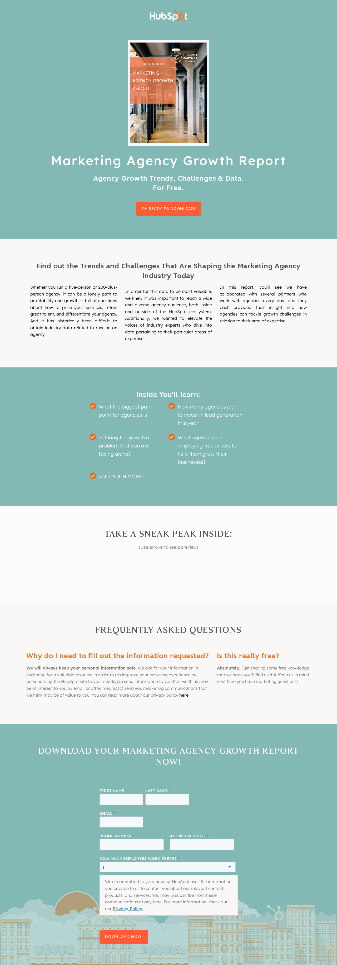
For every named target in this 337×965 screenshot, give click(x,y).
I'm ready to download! (168, 208)
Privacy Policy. (128, 908)
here (184, 695)
